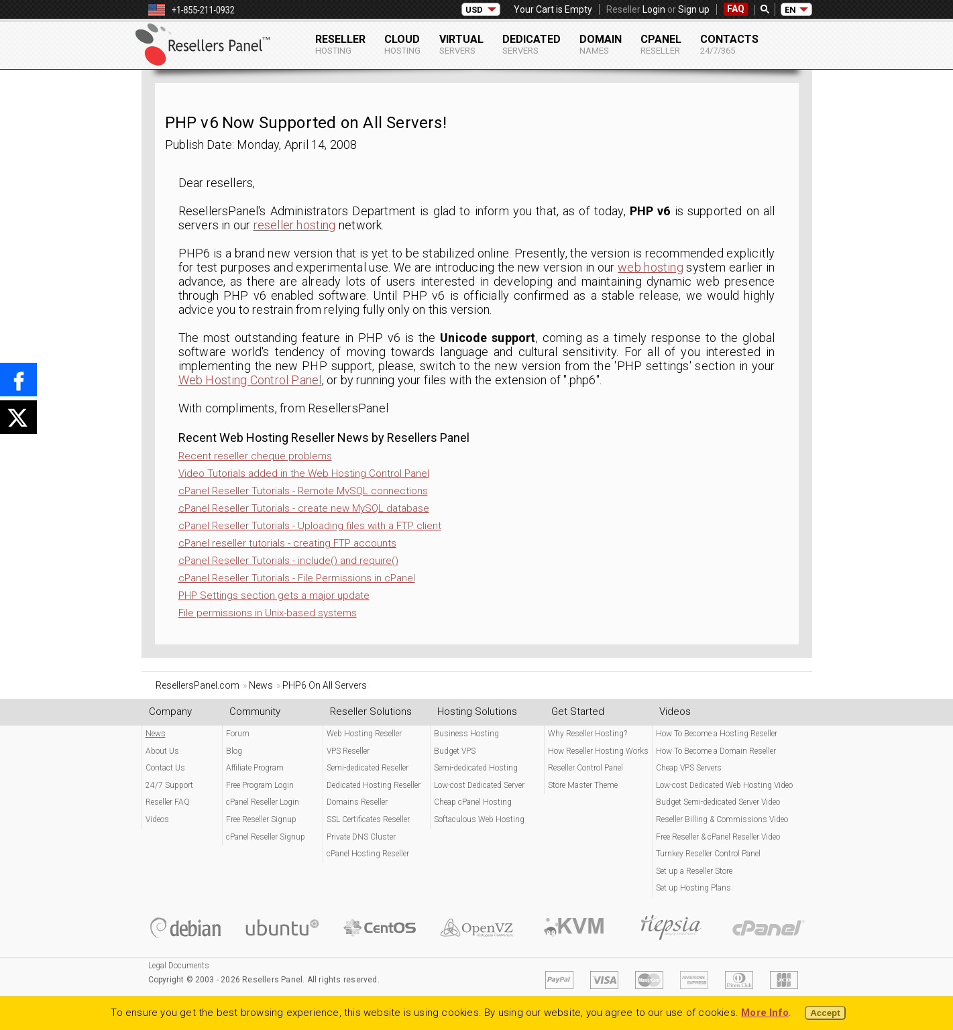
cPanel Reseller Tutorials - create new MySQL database (303, 508)
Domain (600, 44)
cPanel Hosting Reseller (368, 853)
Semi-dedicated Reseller (367, 767)
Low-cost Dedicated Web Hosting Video (724, 785)
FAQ (735, 8)
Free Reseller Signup (261, 819)
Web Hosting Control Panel (250, 380)
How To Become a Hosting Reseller (716, 733)
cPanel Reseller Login (262, 802)
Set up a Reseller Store (694, 871)
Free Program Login (260, 785)
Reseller (340, 44)
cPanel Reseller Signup (265, 837)
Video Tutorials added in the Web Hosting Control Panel (303, 473)
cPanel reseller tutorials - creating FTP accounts (287, 543)
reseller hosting (295, 225)
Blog (234, 751)
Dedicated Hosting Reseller (374, 785)
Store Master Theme (583, 785)
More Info (765, 1013)
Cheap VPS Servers (689, 767)
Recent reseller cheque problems (255, 456)
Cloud (402, 44)
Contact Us (165, 767)
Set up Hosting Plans (693, 888)
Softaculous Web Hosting (479, 819)
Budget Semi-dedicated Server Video (718, 802)
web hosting (650, 267)
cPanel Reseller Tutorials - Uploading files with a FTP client (309, 526)
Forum (237, 733)
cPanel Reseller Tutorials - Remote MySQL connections (303, 491)
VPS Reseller (348, 751)
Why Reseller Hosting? (587, 733)
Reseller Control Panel (585, 767)
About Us (162, 751)
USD (474, 10)
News (156, 733)
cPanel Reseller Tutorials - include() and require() (288, 561)
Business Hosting (466, 733)
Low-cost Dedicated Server (479, 785)
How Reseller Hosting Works (598, 751)
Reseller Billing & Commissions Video (722, 819)
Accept (825, 1013)
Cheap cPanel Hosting (473, 802)
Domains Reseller (357, 802)
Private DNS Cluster (361, 837)
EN (790, 10)
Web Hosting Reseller (364, 733)
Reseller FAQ (168, 802)
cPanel (660, 44)
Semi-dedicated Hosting (476, 767)
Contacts (729, 44)
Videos (157, 819)
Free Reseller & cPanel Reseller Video (718, 837)
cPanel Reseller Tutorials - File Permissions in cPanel (296, 578)
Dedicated (531, 44)
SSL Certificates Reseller (368, 819)
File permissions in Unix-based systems (267, 613)
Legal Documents (178, 965)
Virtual (461, 44)
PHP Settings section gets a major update (274, 595)
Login (653, 9)
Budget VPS (454, 751)
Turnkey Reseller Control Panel (708, 853)
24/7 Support (169, 785)
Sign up (694, 9)
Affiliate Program (255, 767)
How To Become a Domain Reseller (716, 751)
